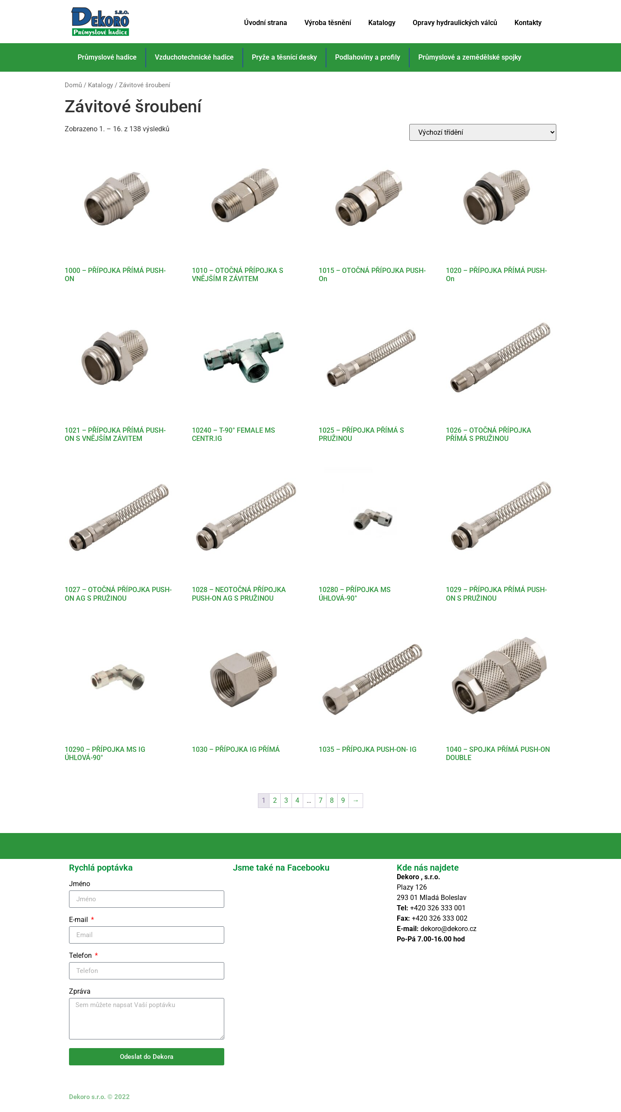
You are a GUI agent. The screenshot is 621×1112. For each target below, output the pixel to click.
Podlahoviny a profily (367, 57)
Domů (73, 85)
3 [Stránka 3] (286, 800)
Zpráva (80, 991)
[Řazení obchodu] (482, 132)
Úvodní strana (265, 23)
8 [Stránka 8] (332, 800)
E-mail (79, 920)
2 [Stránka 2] (275, 800)
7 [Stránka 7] (321, 800)
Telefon (81, 956)
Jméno (79, 884)
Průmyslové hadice (107, 57)
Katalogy (381, 23)
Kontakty (528, 23)
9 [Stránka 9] (343, 800)
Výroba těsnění (327, 23)
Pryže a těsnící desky (284, 57)
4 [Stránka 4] (297, 800)
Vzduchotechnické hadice (194, 57)
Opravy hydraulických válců (455, 23)
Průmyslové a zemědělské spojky (469, 57)
